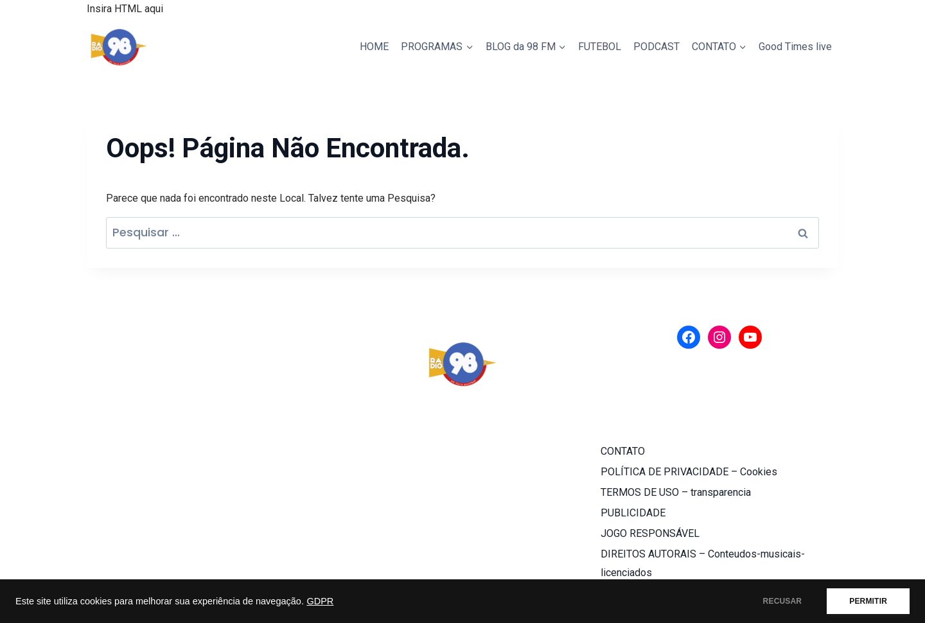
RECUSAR (782, 601)
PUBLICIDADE (633, 513)
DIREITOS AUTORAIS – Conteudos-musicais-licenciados (703, 563)
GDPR (319, 601)
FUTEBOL (599, 46)
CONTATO (623, 451)
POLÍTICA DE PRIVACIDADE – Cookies (689, 472)
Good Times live (795, 46)
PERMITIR (868, 601)
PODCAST (656, 46)
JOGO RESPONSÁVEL (650, 533)
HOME (374, 46)
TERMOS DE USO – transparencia (676, 492)
